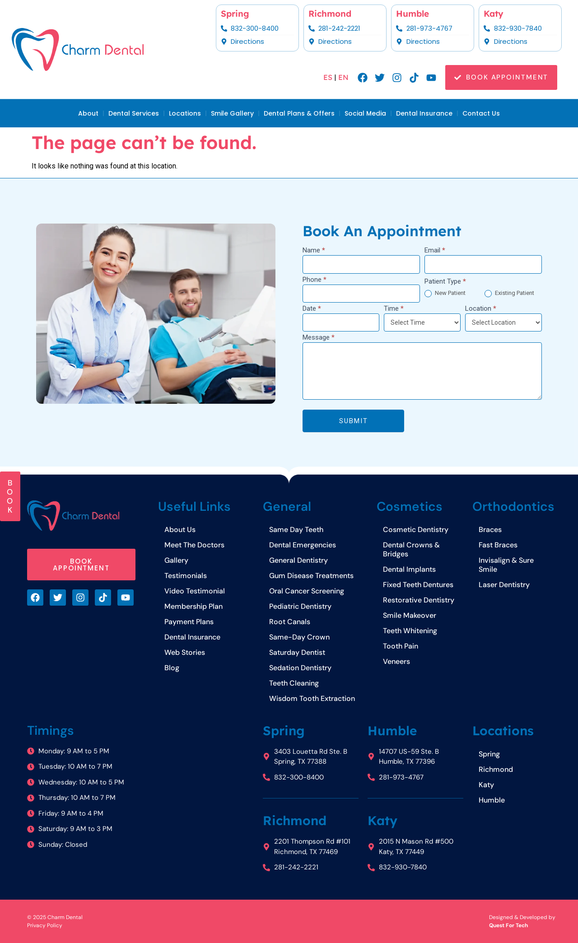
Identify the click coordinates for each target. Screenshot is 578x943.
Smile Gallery (232, 113)
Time (394, 309)
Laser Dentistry (504, 584)
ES (327, 77)
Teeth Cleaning (294, 683)
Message (319, 337)
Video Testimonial (194, 591)
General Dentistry (298, 560)
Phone (314, 280)
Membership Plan (193, 606)
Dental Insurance (424, 113)
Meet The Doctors (194, 545)
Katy (493, 13)
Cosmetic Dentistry (415, 529)
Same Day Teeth (296, 529)
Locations (185, 113)
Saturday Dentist (297, 652)
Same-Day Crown (299, 637)
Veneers (396, 661)
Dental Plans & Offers (299, 113)
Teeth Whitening (410, 630)
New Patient (445, 293)
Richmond (329, 13)
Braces (490, 529)
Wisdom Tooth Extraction (312, 698)
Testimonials (185, 575)
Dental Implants (409, 569)
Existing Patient (509, 293)
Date (312, 309)
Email (434, 250)
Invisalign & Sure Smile (506, 565)
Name (314, 250)
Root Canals (289, 621)
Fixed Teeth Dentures (418, 584)
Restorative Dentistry (418, 600)
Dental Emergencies (302, 545)
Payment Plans (189, 621)
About (88, 113)
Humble (412, 13)
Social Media (365, 113)
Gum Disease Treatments (311, 575)
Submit (353, 421)
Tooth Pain (400, 646)
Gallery (176, 560)
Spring (235, 13)
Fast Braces (498, 545)
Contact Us (481, 113)
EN (343, 77)
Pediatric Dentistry (300, 606)
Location (480, 309)
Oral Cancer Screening (306, 591)
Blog (171, 667)
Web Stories (184, 652)
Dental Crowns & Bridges (411, 549)
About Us (180, 529)
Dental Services (133, 113)
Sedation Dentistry (300, 667)
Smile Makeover (409, 615)
